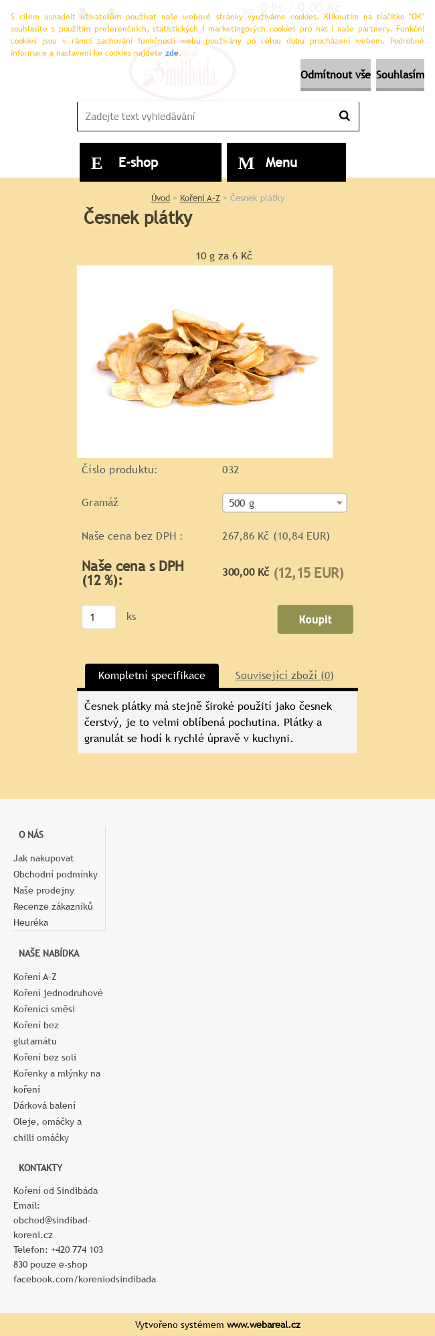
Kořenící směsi (44, 1009)
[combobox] (284, 502)
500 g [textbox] (241, 502)
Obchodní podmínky (55, 874)
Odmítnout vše (335, 74)
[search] (344, 116)
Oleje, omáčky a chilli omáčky (47, 1129)
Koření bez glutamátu (36, 1033)
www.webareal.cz (263, 1324)
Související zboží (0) (285, 675)
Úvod (160, 198)
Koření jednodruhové (58, 992)
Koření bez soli (44, 1057)
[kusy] (99, 617)
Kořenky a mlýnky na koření (56, 1081)
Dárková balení (44, 1105)
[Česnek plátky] (205, 270)
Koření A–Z (200, 198)
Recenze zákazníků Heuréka (53, 914)
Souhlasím (400, 74)
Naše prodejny (43, 890)
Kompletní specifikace (151, 675)
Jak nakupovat (43, 858)
